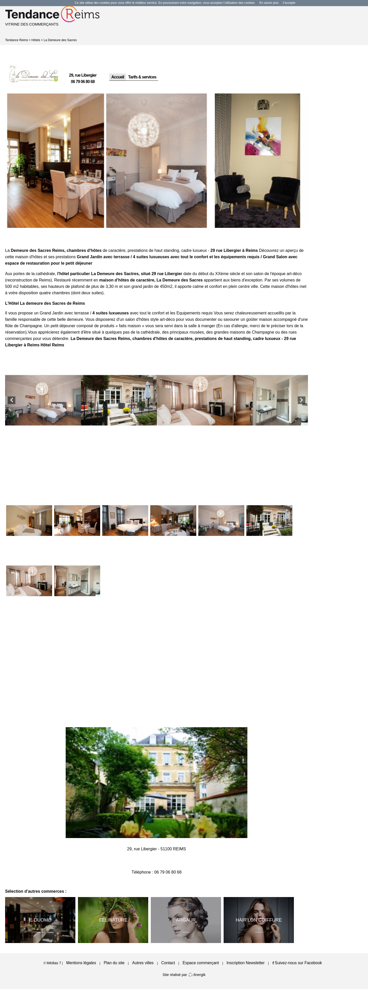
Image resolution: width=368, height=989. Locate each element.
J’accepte (288, 3)
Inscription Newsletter (245, 963)
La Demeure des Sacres (60, 40)
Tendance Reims (16, 40)
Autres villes (143, 963)
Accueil (117, 77)
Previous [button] (11, 400)
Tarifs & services (142, 77)
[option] (55, 160)
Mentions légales (81, 963)
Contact (168, 963)
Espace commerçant (200, 963)
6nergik (196, 975)
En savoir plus (269, 3)
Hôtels (35, 40)
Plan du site (114, 963)
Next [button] (301, 400)
